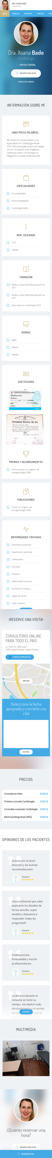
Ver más (26, 1012)
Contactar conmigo (26, 82)
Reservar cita (26, 1154)
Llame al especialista (20, 657)
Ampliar (26, 681)
